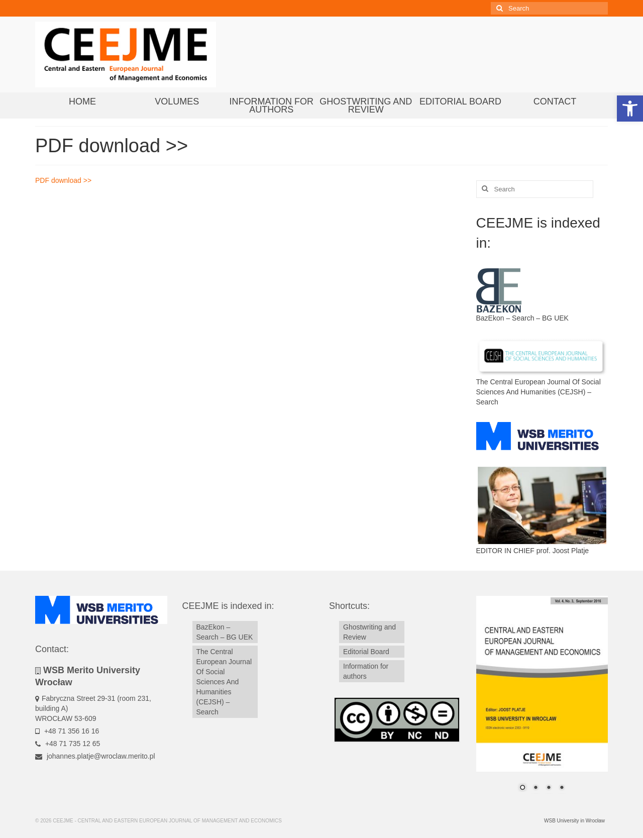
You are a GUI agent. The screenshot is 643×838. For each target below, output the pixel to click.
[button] (630, 108)
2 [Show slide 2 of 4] (535, 788)
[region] (542, 700)
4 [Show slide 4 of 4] (561, 788)
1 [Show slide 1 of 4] (522, 788)
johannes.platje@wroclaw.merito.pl (95, 756)
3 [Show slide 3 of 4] (548, 788)
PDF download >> (63, 180)
